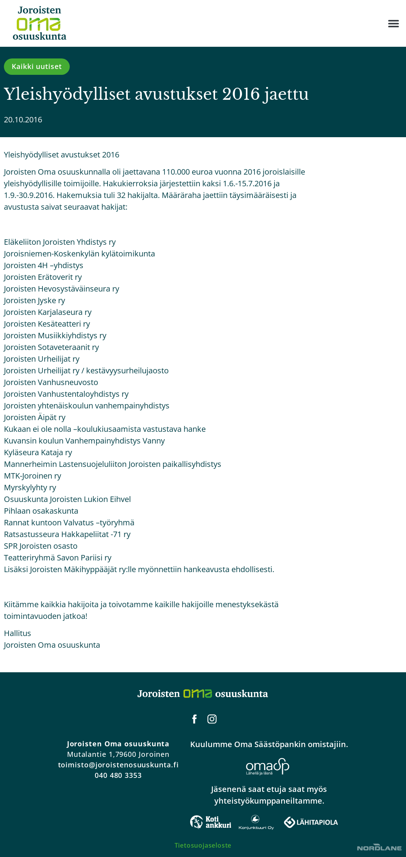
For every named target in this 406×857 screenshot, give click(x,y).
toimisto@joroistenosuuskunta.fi (118, 764)
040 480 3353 (118, 775)
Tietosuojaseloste (203, 845)
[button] (393, 23)
